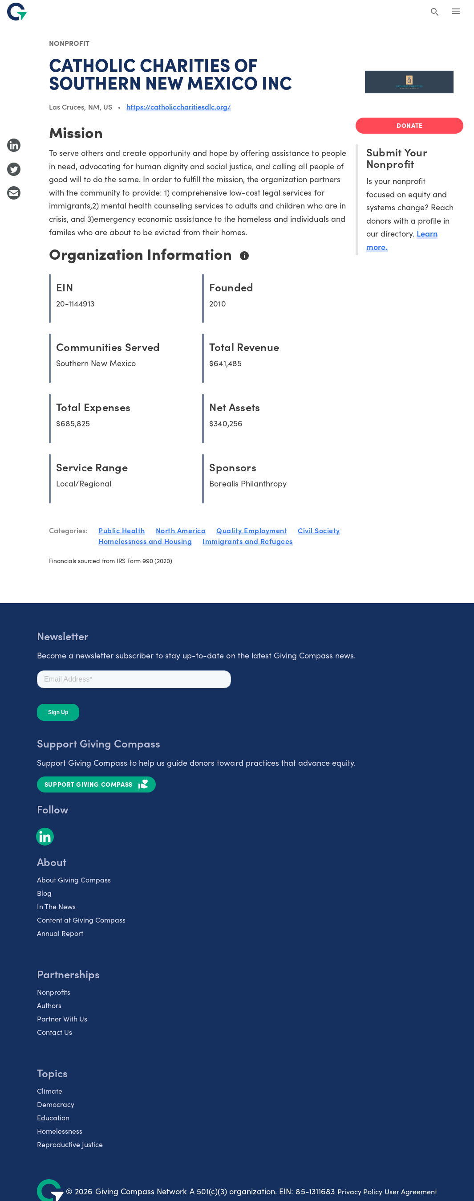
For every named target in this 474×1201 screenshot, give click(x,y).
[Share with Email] (13, 193)
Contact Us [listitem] (54, 1032)
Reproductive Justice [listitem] (70, 1144)
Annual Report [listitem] (60, 933)
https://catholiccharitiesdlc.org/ (178, 106)
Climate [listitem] (49, 1090)
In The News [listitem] (56, 906)
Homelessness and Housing (145, 541)
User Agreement (411, 1191)
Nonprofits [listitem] (53, 992)
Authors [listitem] (49, 1005)
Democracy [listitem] (55, 1104)
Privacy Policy (359, 1191)
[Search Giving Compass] (435, 12)
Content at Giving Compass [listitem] (81, 919)
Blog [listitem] (44, 893)
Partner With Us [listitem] (62, 1018)
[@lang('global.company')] (17, 11)
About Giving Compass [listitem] (74, 879)
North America (181, 530)
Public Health (121, 530)
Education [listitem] (53, 1117)
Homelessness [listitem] (59, 1131)
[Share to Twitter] (13, 169)
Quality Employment (251, 530)
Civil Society (319, 530)
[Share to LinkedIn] (13, 145)
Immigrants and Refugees (248, 541)
